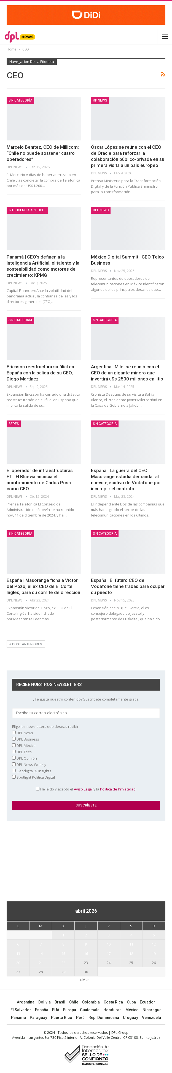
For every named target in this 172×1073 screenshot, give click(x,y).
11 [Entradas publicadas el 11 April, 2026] (131, 944)
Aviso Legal (83, 789)
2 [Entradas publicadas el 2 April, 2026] (86, 935)
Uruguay (130, 1017)
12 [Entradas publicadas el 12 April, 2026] (154, 944)
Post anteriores (25, 644)
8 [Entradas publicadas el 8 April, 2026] (63, 944)
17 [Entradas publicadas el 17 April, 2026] (109, 953)
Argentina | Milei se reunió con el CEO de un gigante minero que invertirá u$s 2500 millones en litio (127, 373)
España (41, 1010)
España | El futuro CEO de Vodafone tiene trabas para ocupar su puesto (128, 586)
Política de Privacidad (118, 789)
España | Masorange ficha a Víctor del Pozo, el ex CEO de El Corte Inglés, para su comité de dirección (43, 586)
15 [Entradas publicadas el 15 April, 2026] (63, 953)
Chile (73, 1002)
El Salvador (20, 1010)
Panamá (18, 1017)
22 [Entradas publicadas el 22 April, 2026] (63, 962)
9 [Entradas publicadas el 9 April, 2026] (86, 944)
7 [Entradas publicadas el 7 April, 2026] (41, 944)
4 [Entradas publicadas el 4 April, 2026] (131, 935)
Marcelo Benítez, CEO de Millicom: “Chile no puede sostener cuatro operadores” (43, 153)
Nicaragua (152, 1010)
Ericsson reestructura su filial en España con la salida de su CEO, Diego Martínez (40, 373)
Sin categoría (20, 100)
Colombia (91, 1002)
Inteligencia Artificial (28, 210)
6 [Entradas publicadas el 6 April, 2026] (18, 944)
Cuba (131, 1002)
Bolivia (44, 1002)
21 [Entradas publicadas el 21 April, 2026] (41, 962)
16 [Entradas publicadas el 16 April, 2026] (86, 953)
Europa (69, 1010)
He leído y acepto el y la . (86, 789)
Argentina (25, 1002)
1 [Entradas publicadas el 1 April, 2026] (63, 935)
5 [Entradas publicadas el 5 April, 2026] (154, 935)
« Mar (84, 979)
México (132, 1010)
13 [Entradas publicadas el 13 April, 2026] (18, 953)
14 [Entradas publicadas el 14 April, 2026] (41, 953)
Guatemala (90, 1010)
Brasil (60, 1002)
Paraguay (38, 1017)
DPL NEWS (101, 210)
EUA (55, 1010)
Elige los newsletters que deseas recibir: (45, 726)
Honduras (112, 1010)
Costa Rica (113, 1002)
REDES (14, 424)
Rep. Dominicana (103, 1017)
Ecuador (147, 1002)
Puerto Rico (61, 1017)
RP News (100, 100)
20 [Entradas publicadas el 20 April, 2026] (18, 962)
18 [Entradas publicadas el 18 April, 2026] (131, 953)
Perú (80, 1017)
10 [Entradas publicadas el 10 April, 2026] (109, 944)
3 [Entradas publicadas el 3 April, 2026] (109, 935)
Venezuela (151, 1017)
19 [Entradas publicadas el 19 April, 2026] (154, 953)
